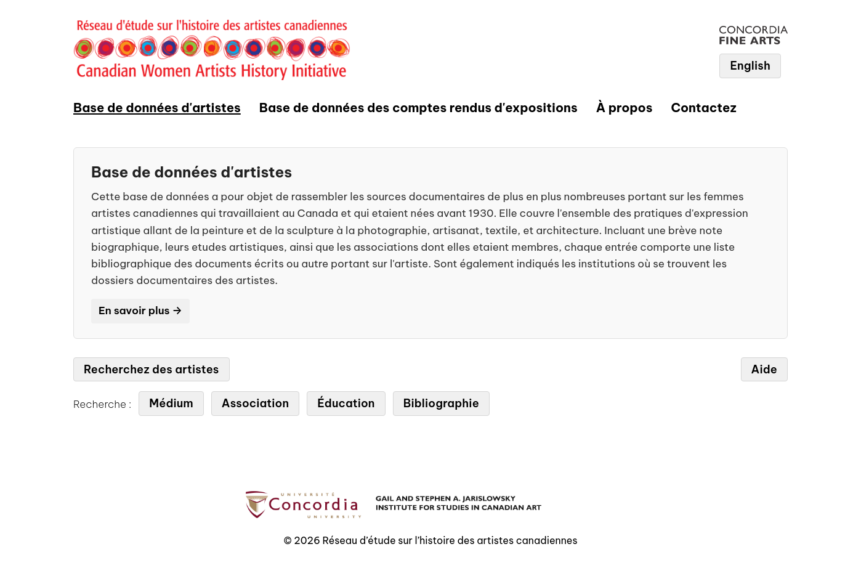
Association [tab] (255, 403)
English (750, 66)
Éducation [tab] (345, 403)
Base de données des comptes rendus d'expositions (418, 107)
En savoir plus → (140, 310)
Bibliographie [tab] (441, 403)
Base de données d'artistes (157, 107)
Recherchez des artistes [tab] (151, 369)
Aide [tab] (764, 369)
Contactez (703, 107)
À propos (624, 107)
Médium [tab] (171, 403)
